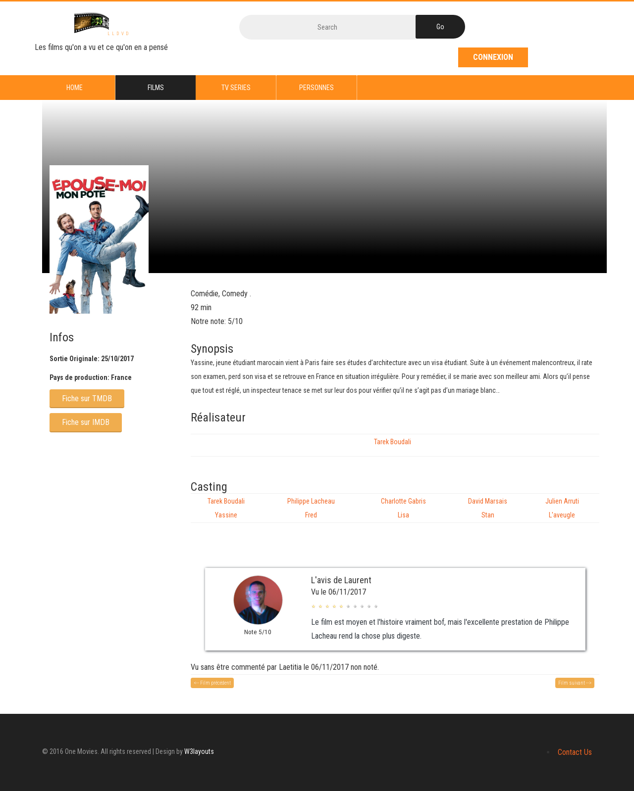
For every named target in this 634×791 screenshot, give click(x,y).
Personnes (316, 88)
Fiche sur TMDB (87, 398)
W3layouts (199, 751)
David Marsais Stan (487, 508)
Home (74, 88)
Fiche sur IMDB (85, 422)
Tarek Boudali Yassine (226, 508)
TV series (236, 88)
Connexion (493, 57)
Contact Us (575, 752)
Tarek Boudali (392, 442)
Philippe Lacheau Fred (311, 508)
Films (156, 88)
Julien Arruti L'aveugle (562, 508)
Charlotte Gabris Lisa (403, 508)
